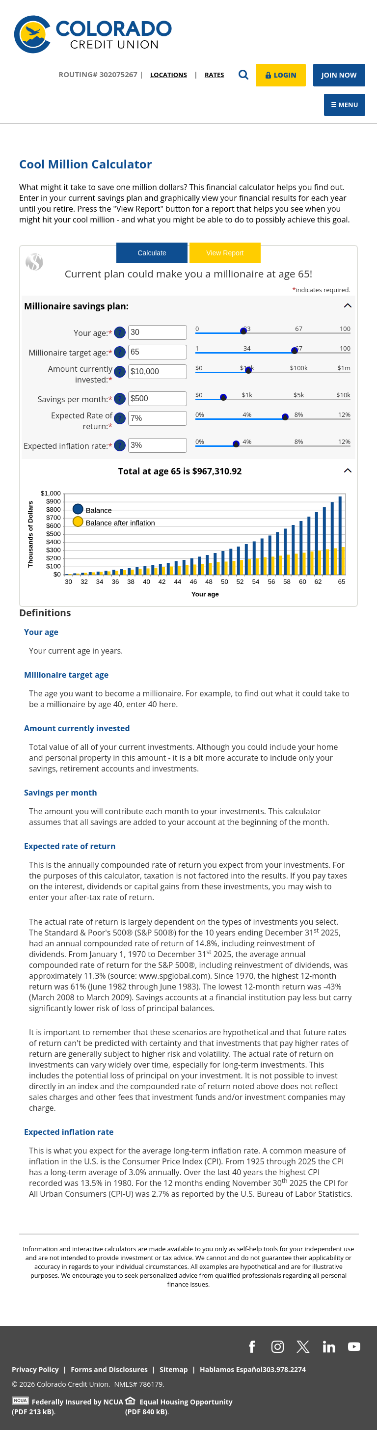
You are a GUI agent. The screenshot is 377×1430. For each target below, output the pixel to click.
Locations (158, 74)
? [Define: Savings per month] (119, 395)
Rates (205, 74)
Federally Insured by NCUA (67, 1397)
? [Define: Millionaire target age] (119, 348)
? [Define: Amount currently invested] (119, 368)
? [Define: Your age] (119, 328)
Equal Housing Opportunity (179, 1397)
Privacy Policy (35, 1365)
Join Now (337, 74)
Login (274, 74)
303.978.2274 (284, 1365)
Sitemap (174, 1365)
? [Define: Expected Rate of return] (119, 414)
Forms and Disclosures (109, 1365)
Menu (349, 103)
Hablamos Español (231, 1365)
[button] (188, 301)
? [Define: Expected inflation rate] (119, 441)
